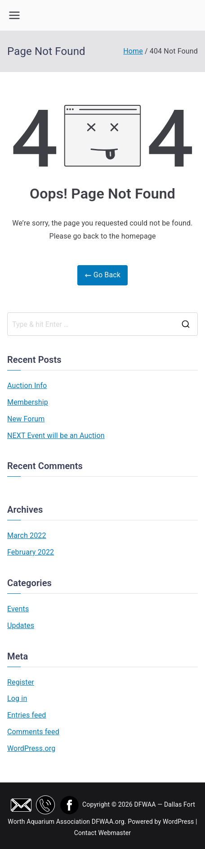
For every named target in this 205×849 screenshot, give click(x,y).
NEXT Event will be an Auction (56, 435)
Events (18, 609)
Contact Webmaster (102, 832)
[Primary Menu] (14, 15)
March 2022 (26, 535)
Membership (27, 402)
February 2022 (30, 552)
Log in (17, 698)
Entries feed (26, 715)
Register (20, 682)
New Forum (26, 419)
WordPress (178, 821)
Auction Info (27, 385)
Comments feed (33, 731)
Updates (20, 625)
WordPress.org (31, 748)
